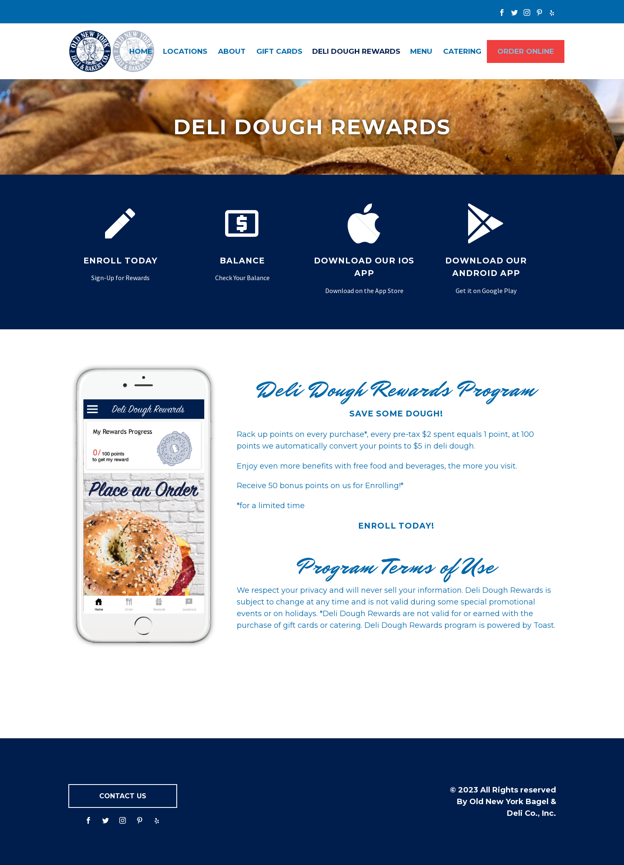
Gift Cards (279, 51)
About (232, 51)
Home (140, 51)
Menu (421, 51)
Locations (185, 51)
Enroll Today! (396, 526)
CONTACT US (122, 796)
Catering (462, 51)
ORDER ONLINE (525, 51)
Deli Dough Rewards (356, 51)
